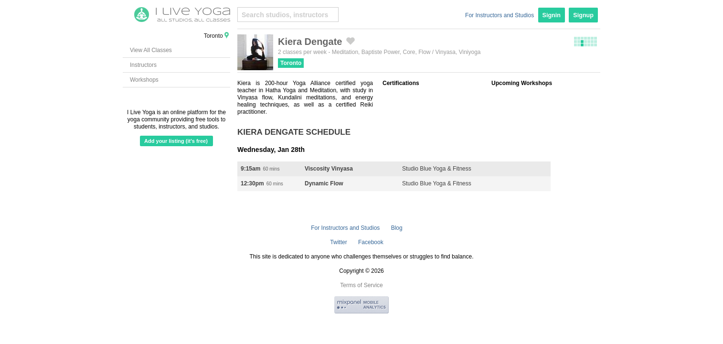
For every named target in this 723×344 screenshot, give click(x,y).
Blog (397, 228)
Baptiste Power (381, 52)
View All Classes (151, 50)
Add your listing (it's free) (176, 141)
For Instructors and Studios (499, 15)
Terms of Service (361, 285)
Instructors (143, 65)
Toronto (290, 63)
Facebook (370, 242)
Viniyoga (470, 52)
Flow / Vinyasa (437, 52)
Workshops (144, 79)
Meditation (345, 52)
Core (409, 52)
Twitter (338, 242)
